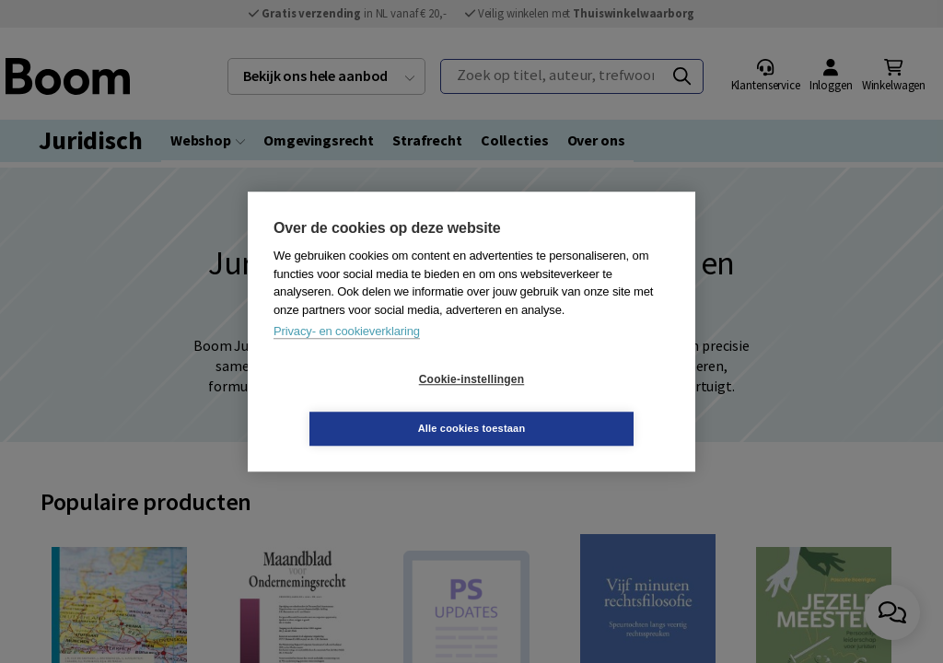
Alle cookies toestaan (581, 403)
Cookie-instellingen (361, 404)
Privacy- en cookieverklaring (347, 356)
